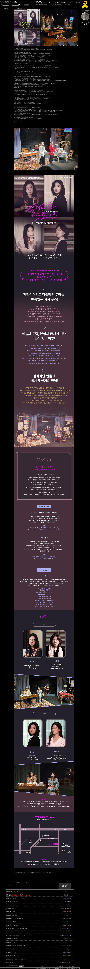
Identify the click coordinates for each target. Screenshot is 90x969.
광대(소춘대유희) (15, 905)
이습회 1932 (14, 948)
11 (56, 966)
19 (67, 966)
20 (69, 966)
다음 (73, 966)
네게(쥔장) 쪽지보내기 (39, 4)
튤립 (13, 962)
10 (54, 966)
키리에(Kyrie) (15, 925)
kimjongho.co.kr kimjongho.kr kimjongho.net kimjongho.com (68, 968)
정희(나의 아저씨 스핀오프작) (18, 935)
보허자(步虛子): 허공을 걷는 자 (18, 945)
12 (57, 966)
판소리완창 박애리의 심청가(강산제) (20, 959)
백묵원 (13, 942)
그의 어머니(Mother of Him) (18, 918)
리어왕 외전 (14, 938)
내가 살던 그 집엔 (15, 955)
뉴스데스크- (14, 911)
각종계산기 (50, 4)
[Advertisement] (24, 125)
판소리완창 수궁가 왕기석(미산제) (19, 928)
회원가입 (32, 4)
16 (63, 966)
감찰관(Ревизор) (15, 901)
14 (60, 966)
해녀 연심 (14, 952)
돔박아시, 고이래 (15, 932)
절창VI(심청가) (15, 915)
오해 (13, 908)
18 (66, 966)
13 (59, 966)
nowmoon (85, 18)
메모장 (45, 4)
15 (62, 966)
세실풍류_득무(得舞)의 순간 (19, 898)
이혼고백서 (14, 921)
